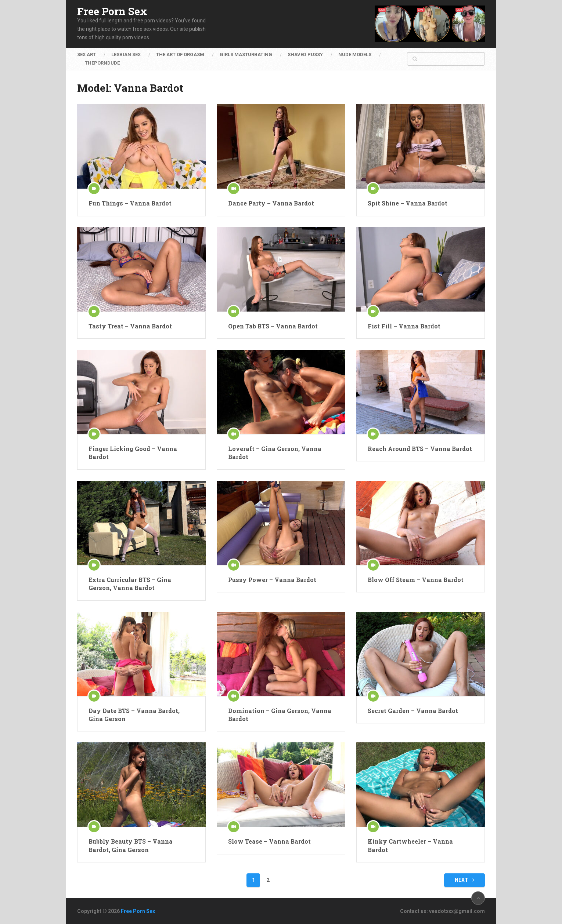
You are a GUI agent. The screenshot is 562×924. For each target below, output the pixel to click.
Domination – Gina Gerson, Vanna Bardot (279, 715)
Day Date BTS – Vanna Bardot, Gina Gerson (134, 715)
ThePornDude (102, 63)
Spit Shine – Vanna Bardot (407, 203)
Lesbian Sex (126, 54)
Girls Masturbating (246, 54)
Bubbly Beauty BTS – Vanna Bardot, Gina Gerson (131, 845)
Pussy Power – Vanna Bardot (272, 579)
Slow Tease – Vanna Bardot (269, 841)
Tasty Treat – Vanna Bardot (130, 326)
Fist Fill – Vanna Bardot (404, 326)
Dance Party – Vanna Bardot (271, 203)
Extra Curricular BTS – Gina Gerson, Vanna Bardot (130, 584)
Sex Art (86, 54)
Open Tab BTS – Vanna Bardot (273, 326)
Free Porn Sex (112, 11)
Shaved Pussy (305, 54)
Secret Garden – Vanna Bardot (413, 710)
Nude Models (354, 54)
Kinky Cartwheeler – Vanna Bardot (410, 845)
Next (464, 880)
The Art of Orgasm (180, 54)
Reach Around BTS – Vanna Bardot (420, 448)
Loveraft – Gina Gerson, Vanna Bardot (274, 453)
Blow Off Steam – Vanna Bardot (416, 579)
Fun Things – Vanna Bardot (130, 203)
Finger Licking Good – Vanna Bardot (133, 453)
